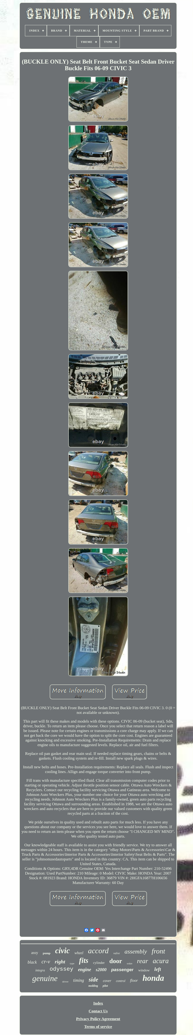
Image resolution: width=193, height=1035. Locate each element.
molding (93, 985)
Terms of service (98, 1026)
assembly (136, 951)
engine (84, 969)
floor (134, 980)
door (115, 961)
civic (62, 950)
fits (83, 960)
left (157, 969)
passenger (122, 969)
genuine (45, 978)
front (158, 951)
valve (116, 953)
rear (142, 961)
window (143, 970)
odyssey (61, 969)
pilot (105, 985)
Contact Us (98, 1011)
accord (98, 950)
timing (78, 980)
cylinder (99, 963)
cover (107, 981)
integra (40, 970)
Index (98, 1003)
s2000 (101, 969)
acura (161, 961)
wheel (79, 953)
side (93, 979)
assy (34, 952)
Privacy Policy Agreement (98, 1019)
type (72, 963)
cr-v (45, 962)
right (60, 962)
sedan (129, 963)
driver (65, 981)
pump (47, 953)
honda (153, 978)
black (32, 962)
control (120, 981)
